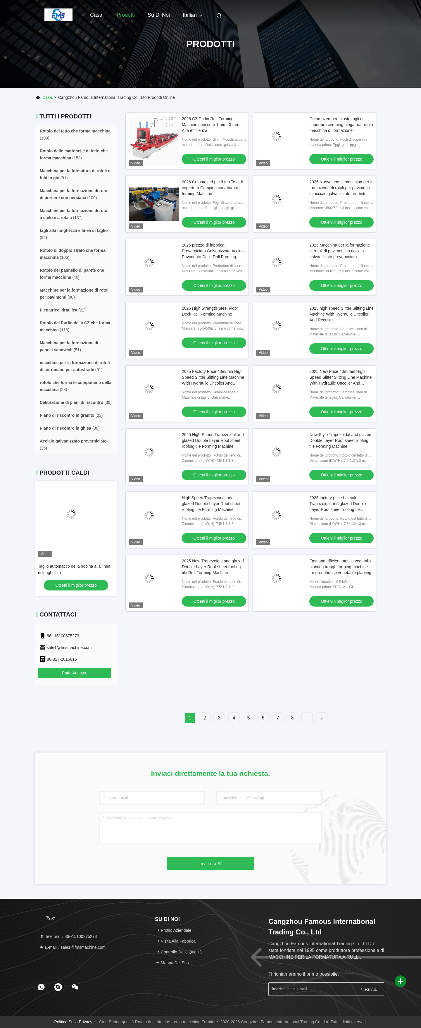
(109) (75, 194)
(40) (72, 274)
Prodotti (126, 15)
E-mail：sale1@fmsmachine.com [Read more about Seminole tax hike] (72, 947)
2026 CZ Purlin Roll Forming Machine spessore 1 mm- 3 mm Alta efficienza (210, 124)
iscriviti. (367, 988)
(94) (74, 234)
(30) (76, 402)
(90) (75, 293)
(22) (63, 310)
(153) (74, 154)
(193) (75, 134)
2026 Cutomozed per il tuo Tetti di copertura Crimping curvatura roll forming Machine (212, 188)
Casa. (97, 15)
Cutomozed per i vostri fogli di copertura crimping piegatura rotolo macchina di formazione (341, 124)
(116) (75, 326)
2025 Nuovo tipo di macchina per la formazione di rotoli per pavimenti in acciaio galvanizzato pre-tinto (341, 188)
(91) (76, 174)
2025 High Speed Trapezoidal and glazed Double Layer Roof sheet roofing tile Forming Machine (213, 440)
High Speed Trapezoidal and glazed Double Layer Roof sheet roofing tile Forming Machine (211, 503)
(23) (71, 415)
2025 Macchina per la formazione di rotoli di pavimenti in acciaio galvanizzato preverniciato (339, 251)
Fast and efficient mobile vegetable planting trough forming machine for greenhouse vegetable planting (340, 567)
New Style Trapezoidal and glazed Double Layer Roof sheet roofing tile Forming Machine (340, 440)
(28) (75, 386)
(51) (69, 346)
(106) (73, 254)
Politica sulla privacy (73, 1022)
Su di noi (159, 15)
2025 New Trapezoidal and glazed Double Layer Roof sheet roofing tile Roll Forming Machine (213, 567)
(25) (73, 444)
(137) (75, 214)
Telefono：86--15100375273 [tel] (68, 936)
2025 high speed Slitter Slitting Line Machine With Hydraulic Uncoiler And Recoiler (341, 314)
